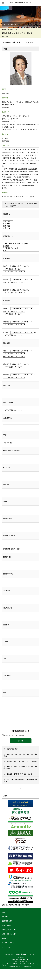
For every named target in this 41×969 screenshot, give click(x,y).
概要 (3, 912)
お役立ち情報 (6, 925)
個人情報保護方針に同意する (13, 735)
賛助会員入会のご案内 (9, 930)
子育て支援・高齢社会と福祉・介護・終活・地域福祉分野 (20, 780)
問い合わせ (5, 938)
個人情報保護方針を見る (20, 731)
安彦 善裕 (8, 226)
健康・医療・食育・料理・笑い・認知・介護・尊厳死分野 (20, 755)
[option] (20, 17)
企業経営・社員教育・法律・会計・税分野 (19, 774)
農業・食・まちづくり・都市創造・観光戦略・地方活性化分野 (20, 768)
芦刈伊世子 (8, 224)
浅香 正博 (8, 222)
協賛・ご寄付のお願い (9, 934)
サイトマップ (6, 947)
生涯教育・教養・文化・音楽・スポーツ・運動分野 (22, 761)
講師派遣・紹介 (12, 749)
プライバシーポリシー (9, 943)
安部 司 (8, 228)
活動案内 (5, 917)
